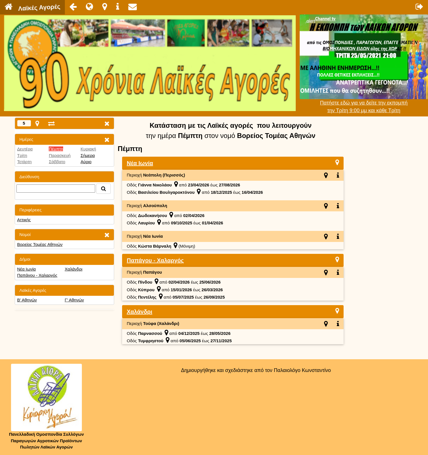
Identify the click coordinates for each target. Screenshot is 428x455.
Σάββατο (57, 161)
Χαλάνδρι (73, 269)
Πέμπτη (56, 148)
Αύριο (85, 161)
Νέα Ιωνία (26, 269)
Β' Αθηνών (27, 299)
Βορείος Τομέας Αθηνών (40, 244)
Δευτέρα (25, 148)
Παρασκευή (60, 155)
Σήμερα (87, 155)
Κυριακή (88, 148)
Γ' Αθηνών (74, 299)
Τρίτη (22, 155)
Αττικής (24, 219)
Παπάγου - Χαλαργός (37, 275)
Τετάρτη (24, 161)
